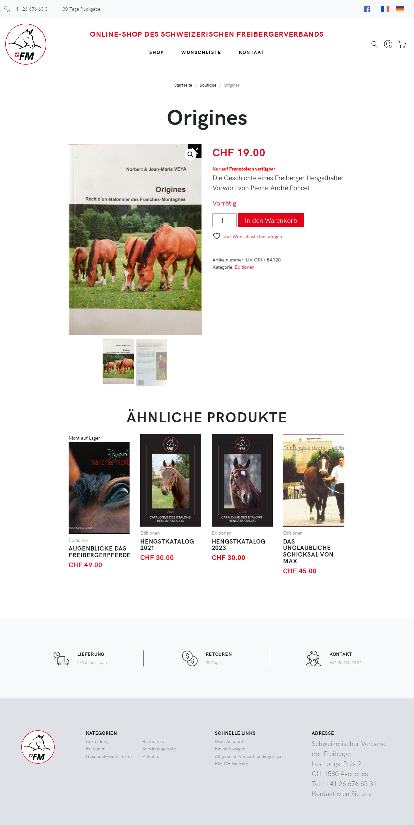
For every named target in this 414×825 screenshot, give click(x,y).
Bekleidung (97, 741)
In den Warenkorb (271, 219)
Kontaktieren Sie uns (342, 793)
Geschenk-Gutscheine (109, 756)
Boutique (208, 85)
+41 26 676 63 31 (31, 8)
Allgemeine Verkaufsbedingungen (249, 756)
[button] (191, 155)
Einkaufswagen (230, 748)
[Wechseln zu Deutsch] (400, 8)
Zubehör (151, 756)
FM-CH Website (231, 763)
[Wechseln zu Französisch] (385, 8)
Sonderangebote (159, 748)
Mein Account (229, 741)
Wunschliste (201, 52)
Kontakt (252, 52)
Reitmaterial (154, 741)
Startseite (183, 85)
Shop (156, 52)
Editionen (244, 266)
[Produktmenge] (224, 220)
